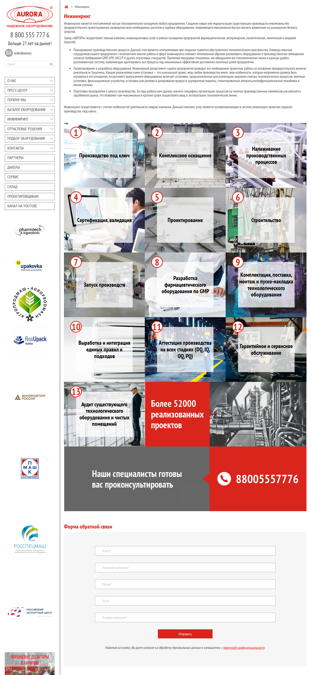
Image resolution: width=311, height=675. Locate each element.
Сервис (13, 177)
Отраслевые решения (24, 128)
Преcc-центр (17, 90)
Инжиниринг (17, 119)
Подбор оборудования (26, 138)
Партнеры (15, 157)
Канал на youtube (22, 206)
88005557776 (258, 479)
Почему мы (16, 99)
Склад (12, 186)
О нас (11, 80)
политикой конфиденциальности (244, 647)
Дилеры (13, 167)
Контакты (15, 148)
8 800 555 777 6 (29, 34)
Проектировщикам (23, 196)
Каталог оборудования (26, 109)
